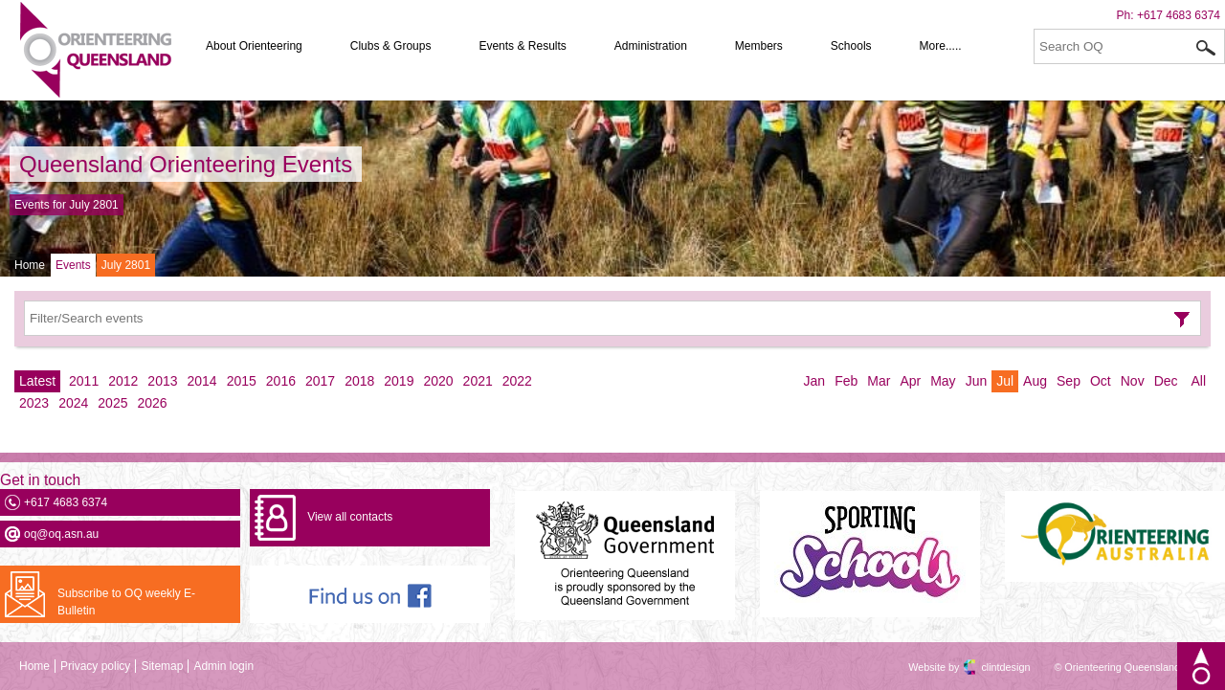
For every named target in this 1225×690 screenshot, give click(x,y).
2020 (438, 381)
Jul (1004, 381)
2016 (281, 381)
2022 (517, 381)
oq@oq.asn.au (61, 534)
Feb (846, 381)
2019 (398, 381)
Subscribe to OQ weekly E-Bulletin (126, 602)
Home (29, 265)
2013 (162, 381)
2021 (478, 381)
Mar (878, 381)
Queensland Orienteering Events (185, 164)
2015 (241, 381)
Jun (977, 381)
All (1198, 381)
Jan (815, 381)
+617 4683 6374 (1178, 15)
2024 (73, 403)
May (942, 381)
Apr (910, 381)
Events (73, 265)
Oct (1100, 381)
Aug (1035, 381)
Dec (1166, 381)
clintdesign (988, 667)
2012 (123, 381)
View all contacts (349, 516)
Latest (37, 381)
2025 (112, 403)
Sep (1068, 381)
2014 (202, 381)
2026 (152, 403)
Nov (1133, 381)
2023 (34, 403)
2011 (84, 381)
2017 (320, 381)
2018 (359, 381)
